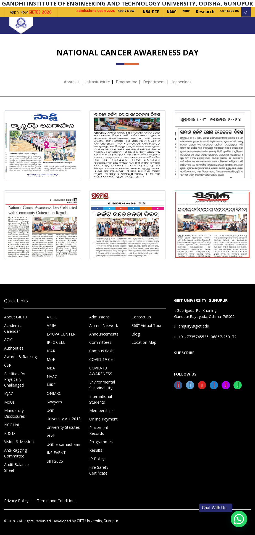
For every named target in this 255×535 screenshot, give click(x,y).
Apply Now (31, 12)
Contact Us (224, 22)
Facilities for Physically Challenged (14, 381)
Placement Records (105, 432)
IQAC (8, 394)
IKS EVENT (55, 456)
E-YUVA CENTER (59, 342)
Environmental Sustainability (101, 392)
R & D (8, 432)
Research (197, 22)
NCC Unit (11, 424)
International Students (100, 405)
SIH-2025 (54, 465)
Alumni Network (102, 334)
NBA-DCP (138, 22)
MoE (50, 367)
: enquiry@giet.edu (191, 334)
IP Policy (96, 456)
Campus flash (100, 359)
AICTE (51, 326)
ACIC (8, 342)
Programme (126, 92)
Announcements (103, 342)
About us (72, 92)
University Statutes (62, 432)
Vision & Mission (17, 440)
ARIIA (51, 334)
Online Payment (102, 424)
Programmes (100, 440)
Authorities (13, 351)
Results (95, 448)
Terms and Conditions (53, 497)
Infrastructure (98, 92)
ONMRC (53, 400)
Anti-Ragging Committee (14, 451)
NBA (50, 375)
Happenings (181, 92)
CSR (7, 367)
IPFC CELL (54, 351)
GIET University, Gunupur (96, 518)
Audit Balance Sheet (21, 462)
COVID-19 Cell (100, 367)
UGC (50, 416)
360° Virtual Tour (145, 334)
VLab (51, 440)
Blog (135, 342)
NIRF (176, 22)
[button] (239, 519)
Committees (99, 351)
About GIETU (14, 326)
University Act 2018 (62, 424)
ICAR (50, 359)
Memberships (100, 416)
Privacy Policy (15, 497)
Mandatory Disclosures (14, 413)
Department (154, 92)
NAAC (159, 22)
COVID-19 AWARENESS (99, 378)
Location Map (143, 351)
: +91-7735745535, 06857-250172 (201, 342)
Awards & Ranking (19, 359)
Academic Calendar (20, 334)
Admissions (99, 326)
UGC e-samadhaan (63, 448)
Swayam (54, 408)
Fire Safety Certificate (98, 467)
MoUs (9, 402)
